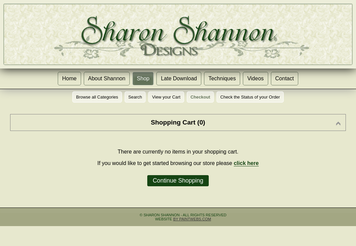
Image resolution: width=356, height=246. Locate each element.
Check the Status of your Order (250, 97)
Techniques (222, 78)
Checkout (200, 97)
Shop (143, 78)
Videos (255, 78)
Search (135, 97)
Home (69, 78)
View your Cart (166, 97)
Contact (284, 78)
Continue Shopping (178, 180)
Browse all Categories (97, 97)
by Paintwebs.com (192, 219)
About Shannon (106, 78)
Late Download (179, 78)
